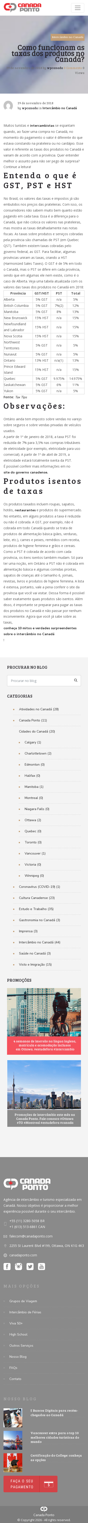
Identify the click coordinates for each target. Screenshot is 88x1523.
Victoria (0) (33, 864)
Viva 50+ (16, 1323)
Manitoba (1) (34, 787)
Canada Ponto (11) (33, 720)
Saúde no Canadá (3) (35, 953)
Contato (15, 1379)
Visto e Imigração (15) (35, 964)
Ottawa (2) (33, 820)
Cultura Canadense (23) (37, 898)
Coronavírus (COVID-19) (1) (39, 887)
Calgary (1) (33, 742)
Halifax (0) (32, 775)
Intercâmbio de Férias (25, 1312)
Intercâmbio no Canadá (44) (39, 942)
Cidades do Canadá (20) (37, 731)
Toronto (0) (33, 842)
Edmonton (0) (35, 764)
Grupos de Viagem (23, 1301)
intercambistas (42, 125)
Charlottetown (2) (38, 753)
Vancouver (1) (35, 853)
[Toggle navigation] (77, 8)
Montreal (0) (34, 798)
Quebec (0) (33, 831)
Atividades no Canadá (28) (39, 709)
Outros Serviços (21, 1345)
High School (18, 1334)
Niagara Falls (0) (37, 809)
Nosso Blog (18, 1356)
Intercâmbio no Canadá (67, 37)
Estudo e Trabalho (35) (36, 909)
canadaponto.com (23, 1255)
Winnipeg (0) (34, 875)
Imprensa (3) (28, 931)
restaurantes (25, 510)
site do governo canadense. (26, 472)
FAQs (13, 1368)
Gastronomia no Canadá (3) (39, 920)
